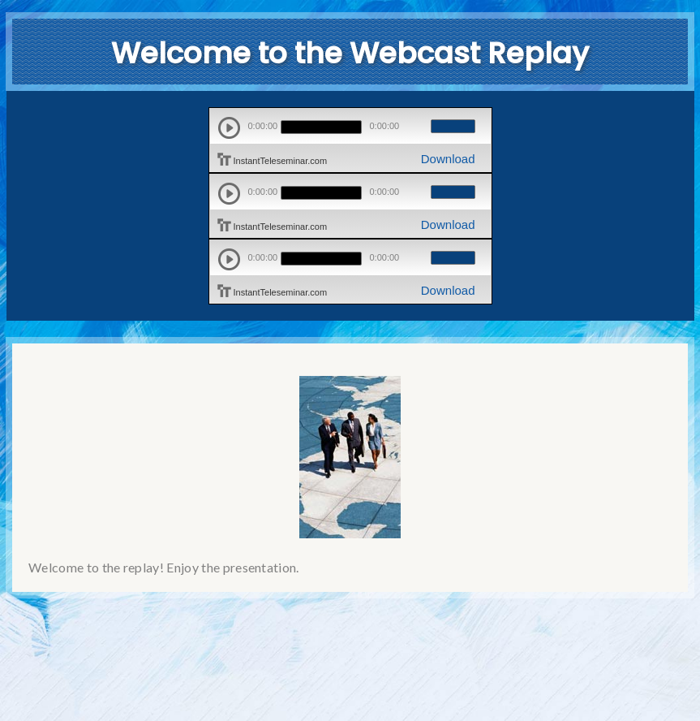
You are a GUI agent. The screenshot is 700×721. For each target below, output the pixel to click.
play (229, 128)
